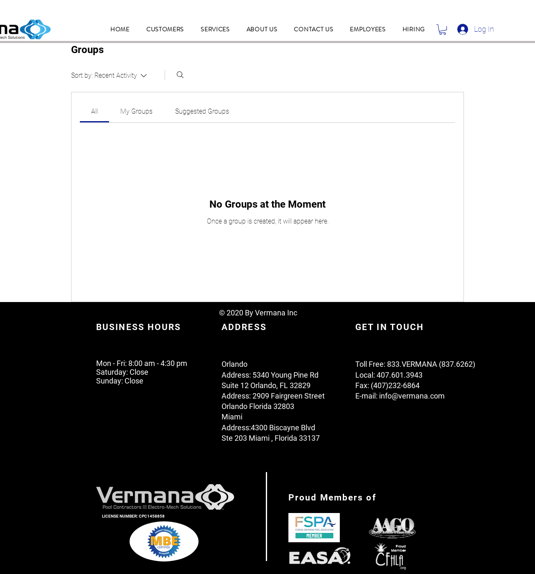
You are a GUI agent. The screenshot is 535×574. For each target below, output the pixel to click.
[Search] (180, 75)
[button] (165, 29)
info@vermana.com (412, 395)
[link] (94, 111)
